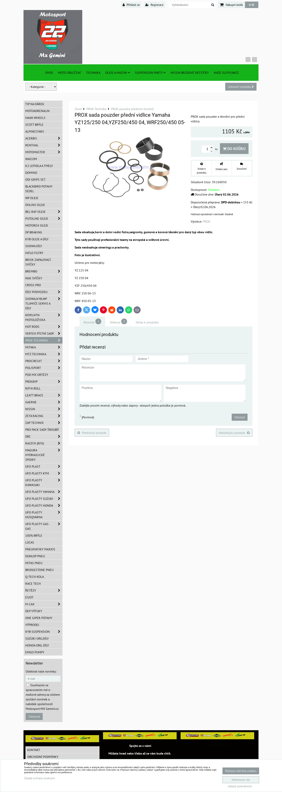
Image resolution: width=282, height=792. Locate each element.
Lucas (29, 542)
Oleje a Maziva (117, 73)
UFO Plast (43, 466)
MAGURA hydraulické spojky (43, 455)
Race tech (33, 583)
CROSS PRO (33, 285)
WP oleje (31, 198)
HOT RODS (43, 326)
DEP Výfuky (33, 611)
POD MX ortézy (36, 375)
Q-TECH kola (34, 577)
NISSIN (43, 409)
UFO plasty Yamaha (43, 491)
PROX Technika (43, 340)
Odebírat (34, 716)
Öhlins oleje (35, 205)
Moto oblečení (69, 73)
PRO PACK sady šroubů (42, 430)
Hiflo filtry (34, 253)
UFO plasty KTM (43, 473)
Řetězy (43, 590)
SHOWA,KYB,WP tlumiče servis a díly (43, 303)
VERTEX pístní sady (43, 333)
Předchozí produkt (91, 433)
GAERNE (43, 402)
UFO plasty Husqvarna (43, 514)
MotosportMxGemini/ (217, 745)
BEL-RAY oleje (43, 211)
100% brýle (33, 535)
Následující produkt (234, 433)
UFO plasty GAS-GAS (43, 526)
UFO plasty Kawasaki (43, 482)
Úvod (49, 73)
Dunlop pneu (35, 556)
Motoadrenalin (37, 111)
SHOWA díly (33, 246)
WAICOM (31, 159)
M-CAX (43, 604)
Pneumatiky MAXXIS (40, 549)
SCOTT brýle (34, 125)
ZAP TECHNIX (43, 422)
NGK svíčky (33, 278)
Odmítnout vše (241, 780)
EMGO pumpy (34, 652)
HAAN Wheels (35, 118)
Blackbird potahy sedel (38, 188)
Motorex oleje (36, 225)
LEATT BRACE (43, 395)
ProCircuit (43, 361)
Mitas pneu (33, 563)
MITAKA (43, 347)
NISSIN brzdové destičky (190, 73)
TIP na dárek (34, 104)
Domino (31, 173)
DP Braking (33, 232)
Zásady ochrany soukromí (39, 778)
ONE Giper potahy (38, 618)
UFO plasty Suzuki (43, 498)
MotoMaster (43, 152)
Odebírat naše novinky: (41, 671)
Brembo (43, 271)
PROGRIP (43, 381)
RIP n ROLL (33, 388)
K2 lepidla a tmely (39, 166)
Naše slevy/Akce (226, 73)
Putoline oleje (43, 218)
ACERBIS (43, 138)
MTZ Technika (43, 354)
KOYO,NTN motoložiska (43, 317)
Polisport (43, 367)
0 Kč (251, 5)
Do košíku (234, 148)
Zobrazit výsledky (241, 87)
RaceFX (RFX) (43, 443)
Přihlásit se (131, 5)
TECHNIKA (93, 73)
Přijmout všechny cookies (240, 771)
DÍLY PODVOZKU (43, 292)
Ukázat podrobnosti (240, 786)
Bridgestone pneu (39, 570)
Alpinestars (34, 131)
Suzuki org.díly (37, 638)
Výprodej (32, 625)
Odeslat (239, 417)
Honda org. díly (37, 645)
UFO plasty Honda (43, 505)
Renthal (43, 145)
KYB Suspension (43, 631)
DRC (43, 436)
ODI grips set (35, 179)
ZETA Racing (43, 415)
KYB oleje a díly (37, 239)
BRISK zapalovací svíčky (38, 262)
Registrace (154, 5)
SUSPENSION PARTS (150, 73)
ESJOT (29, 597)
